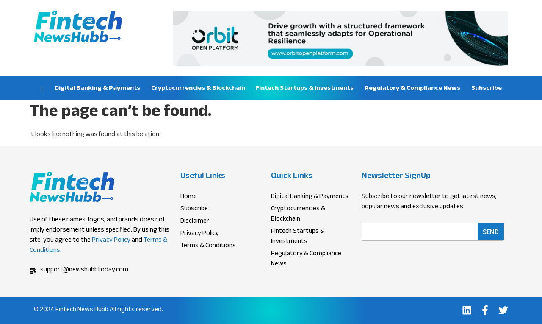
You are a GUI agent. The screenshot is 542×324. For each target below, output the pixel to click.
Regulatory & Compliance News (412, 89)
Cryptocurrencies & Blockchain (198, 89)
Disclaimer (194, 222)
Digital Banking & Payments (97, 89)
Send (491, 232)
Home (42, 88)
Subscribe (486, 89)
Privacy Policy (111, 240)
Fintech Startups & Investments (305, 89)
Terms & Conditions (208, 246)
